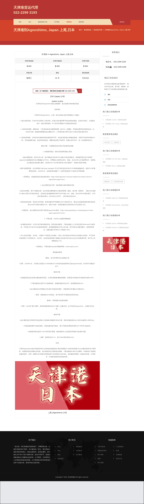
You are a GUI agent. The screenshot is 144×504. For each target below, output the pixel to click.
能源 (99, 458)
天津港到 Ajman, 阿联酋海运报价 (116, 223)
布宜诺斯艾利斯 (118, 181)
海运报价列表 (98, 30)
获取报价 (69, 22)
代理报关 (79, 450)
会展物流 (119, 454)
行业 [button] (29, 22)
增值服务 (79, 446)
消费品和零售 (102, 450)
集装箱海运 (87, 30)
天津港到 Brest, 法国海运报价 (115, 166)
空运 (59, 446)
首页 (20, 22)
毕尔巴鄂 (107, 142)
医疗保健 (101, 462)
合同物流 (79, 454)
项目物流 (61, 458)
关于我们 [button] (57, 22)
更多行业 (119, 458)
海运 (59, 450)
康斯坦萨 (107, 181)
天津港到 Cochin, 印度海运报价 (116, 120)
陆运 (59, 454)
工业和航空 (120, 446)
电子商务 (101, 454)
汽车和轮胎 (101, 446)
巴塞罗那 (116, 142)
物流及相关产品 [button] (42, 22)
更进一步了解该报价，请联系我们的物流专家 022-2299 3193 (57, 91)
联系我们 (81, 22)
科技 (117, 450)
